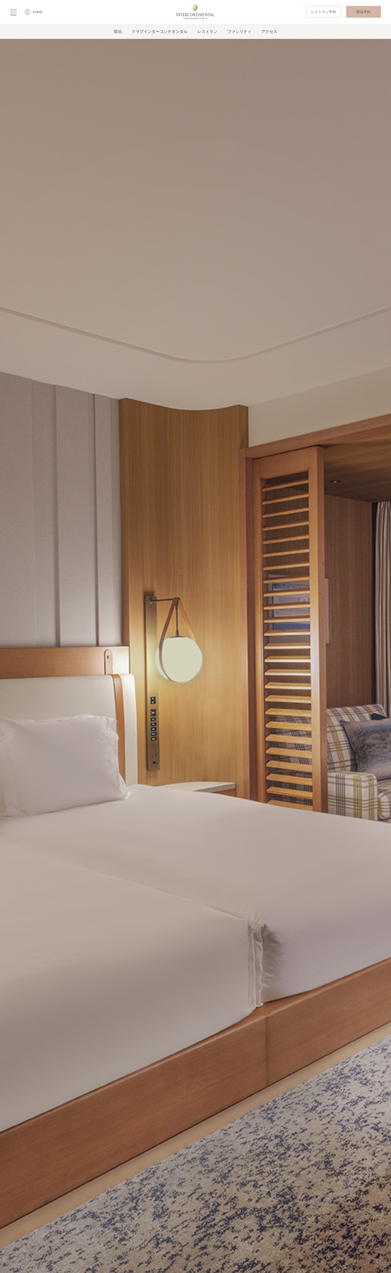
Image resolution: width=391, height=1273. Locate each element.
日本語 (38, 12)
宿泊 (118, 31)
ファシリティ (239, 31)
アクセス (269, 31)
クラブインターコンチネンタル (160, 31)
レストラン (207, 31)
